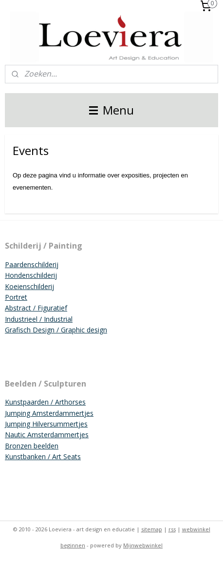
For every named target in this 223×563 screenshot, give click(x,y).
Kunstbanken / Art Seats (43, 456)
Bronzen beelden (31, 445)
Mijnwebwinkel (143, 545)
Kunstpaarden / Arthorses (45, 402)
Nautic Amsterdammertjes (47, 434)
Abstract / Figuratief (36, 307)
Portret (16, 297)
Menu (111, 110)
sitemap (151, 529)
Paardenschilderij (31, 264)
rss (172, 529)
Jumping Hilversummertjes (46, 423)
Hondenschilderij (31, 275)
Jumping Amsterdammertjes (49, 413)
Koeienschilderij (29, 286)
